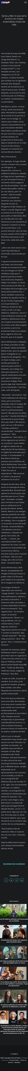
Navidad (17, 1062)
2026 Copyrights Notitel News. (10, 1058)
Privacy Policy (14, 1060)
